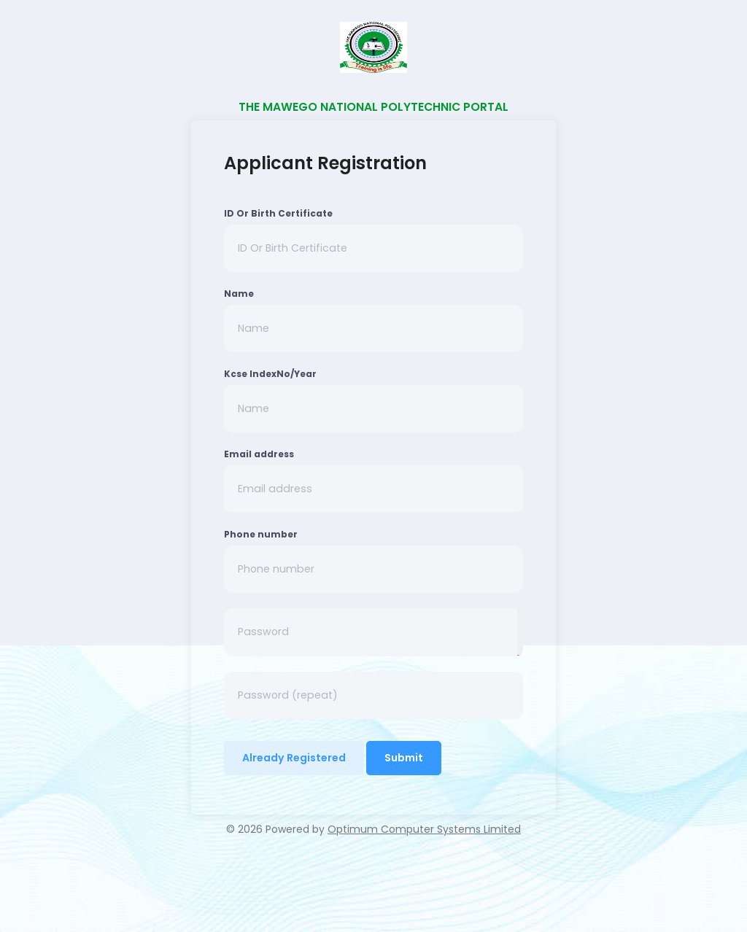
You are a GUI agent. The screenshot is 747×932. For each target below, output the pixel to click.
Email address (259, 454)
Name (239, 293)
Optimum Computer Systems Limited (424, 829)
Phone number (261, 534)
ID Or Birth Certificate (278, 213)
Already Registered (294, 757)
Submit (403, 757)
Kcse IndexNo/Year (270, 374)
